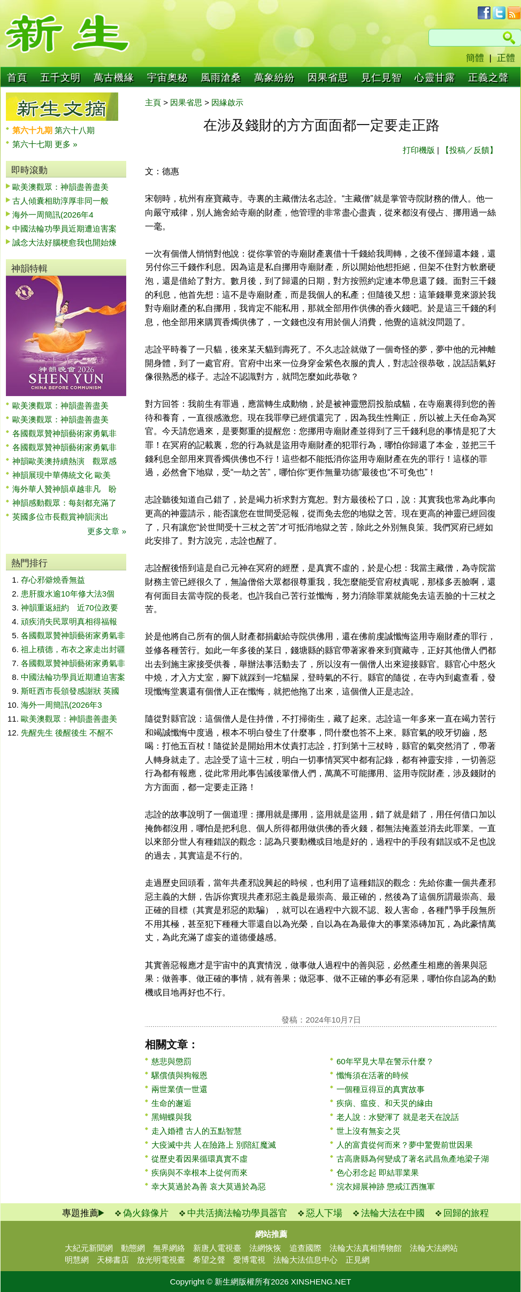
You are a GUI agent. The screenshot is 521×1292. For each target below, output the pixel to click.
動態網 (133, 1247)
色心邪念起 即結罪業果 (377, 1172)
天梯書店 (113, 1259)
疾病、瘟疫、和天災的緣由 (384, 1103)
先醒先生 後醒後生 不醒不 (67, 732)
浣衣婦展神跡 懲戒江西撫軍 (385, 1186)
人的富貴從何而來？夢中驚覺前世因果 (404, 1144)
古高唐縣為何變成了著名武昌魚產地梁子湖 (412, 1158)
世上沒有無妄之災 (368, 1130)
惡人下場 (324, 1213)
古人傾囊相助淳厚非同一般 (60, 200)
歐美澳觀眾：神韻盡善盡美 (64, 186)
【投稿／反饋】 (469, 149)
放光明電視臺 (161, 1259)
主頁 (153, 102)
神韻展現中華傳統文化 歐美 (61, 474)
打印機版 (419, 149)
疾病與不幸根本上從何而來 (199, 1172)
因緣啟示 (227, 102)
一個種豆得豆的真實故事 (380, 1089)
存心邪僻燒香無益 (53, 579)
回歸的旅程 (466, 1213)
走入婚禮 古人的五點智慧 (196, 1130)
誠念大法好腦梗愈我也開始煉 (64, 242)
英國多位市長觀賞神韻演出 (64, 516)
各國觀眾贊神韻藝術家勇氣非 (64, 433)
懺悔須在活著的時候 (372, 1075)
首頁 (17, 77)
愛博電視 (249, 1259)
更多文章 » (106, 531)
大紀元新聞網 (89, 1247)
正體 (506, 58)
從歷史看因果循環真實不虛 (199, 1158)
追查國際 (305, 1247)
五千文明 (60, 77)
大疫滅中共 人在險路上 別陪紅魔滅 (213, 1144)
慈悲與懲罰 (171, 1061)
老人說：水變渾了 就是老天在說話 (397, 1116)
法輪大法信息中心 (305, 1259)
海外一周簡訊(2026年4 (53, 214)
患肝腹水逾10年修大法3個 (67, 593)
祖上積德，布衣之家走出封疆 (73, 649)
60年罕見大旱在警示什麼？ (385, 1061)
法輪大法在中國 (393, 1213)
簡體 (475, 58)
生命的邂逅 (171, 1103)
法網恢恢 (265, 1247)
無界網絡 (169, 1247)
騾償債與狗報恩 (179, 1075)
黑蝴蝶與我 (171, 1116)
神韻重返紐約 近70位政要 (69, 607)
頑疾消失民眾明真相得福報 (69, 621)
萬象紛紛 (274, 77)
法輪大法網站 (434, 1247)
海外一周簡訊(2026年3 (61, 704)
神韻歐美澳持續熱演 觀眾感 (64, 461)
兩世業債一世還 (179, 1089)
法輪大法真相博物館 (366, 1247)
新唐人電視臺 (217, 1247)
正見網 (358, 1259)
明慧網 (77, 1259)
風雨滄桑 (221, 77)
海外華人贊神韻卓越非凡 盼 (64, 488)
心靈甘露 (435, 77)
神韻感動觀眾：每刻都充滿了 (64, 502)
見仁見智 (381, 77)
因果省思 (328, 77)
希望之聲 (209, 1259)
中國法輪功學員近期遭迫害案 (64, 228)
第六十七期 (33, 144)
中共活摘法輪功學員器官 (237, 1213)
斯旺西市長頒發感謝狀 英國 (70, 690)
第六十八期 (75, 130)
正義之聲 (488, 77)
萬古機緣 (114, 77)
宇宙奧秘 (167, 77)
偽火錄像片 (145, 1213)
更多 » (66, 144)
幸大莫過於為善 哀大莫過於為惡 (208, 1186)
